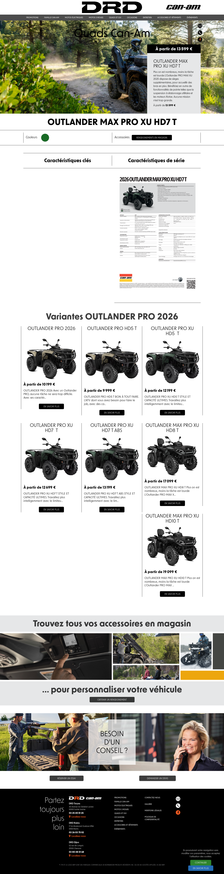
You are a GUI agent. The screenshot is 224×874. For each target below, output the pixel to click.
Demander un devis (157, 778)
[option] (112, 67)
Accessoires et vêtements (126, 825)
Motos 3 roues (121, 810)
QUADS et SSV (120, 813)
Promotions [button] (32, 18)
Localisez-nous (77, 817)
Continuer (201, 863)
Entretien (118, 821)
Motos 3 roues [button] (96, 18)
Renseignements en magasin (151, 138)
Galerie (148, 804)
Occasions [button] (132, 18)
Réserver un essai (66, 778)
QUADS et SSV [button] (115, 18)
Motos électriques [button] (74, 18)
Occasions (119, 817)
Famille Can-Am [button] (51, 18)
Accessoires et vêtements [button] (169, 18)
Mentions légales (153, 811)
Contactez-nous (152, 798)
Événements (119, 829)
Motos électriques (123, 806)
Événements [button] (192, 18)
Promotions (120, 798)
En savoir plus (201, 868)
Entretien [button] (147, 18)
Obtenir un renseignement (112, 700)
